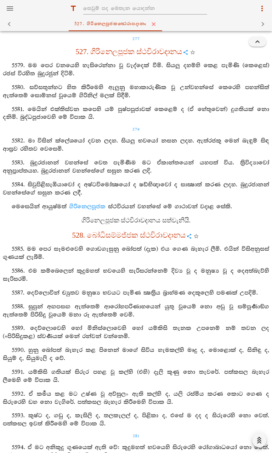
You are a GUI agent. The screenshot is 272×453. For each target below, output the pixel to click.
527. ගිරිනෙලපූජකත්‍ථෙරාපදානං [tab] (137, 24)
